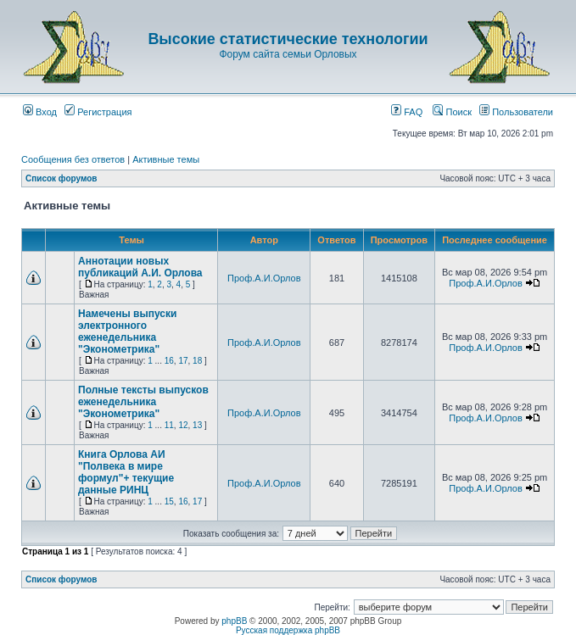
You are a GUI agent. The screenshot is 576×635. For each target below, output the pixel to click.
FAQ (406, 112)
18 (197, 360)
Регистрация (97, 112)
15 (169, 501)
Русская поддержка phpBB (288, 630)
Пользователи (516, 112)
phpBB (234, 621)
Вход (40, 112)
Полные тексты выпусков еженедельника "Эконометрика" (143, 402)
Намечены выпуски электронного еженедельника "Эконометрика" (127, 331)
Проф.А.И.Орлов (263, 278)
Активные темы (165, 159)
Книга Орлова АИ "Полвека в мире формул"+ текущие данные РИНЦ (126, 472)
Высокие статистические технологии (288, 39)
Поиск (452, 112)
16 (169, 360)
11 (169, 425)
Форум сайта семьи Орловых (287, 54)
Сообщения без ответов (73, 159)
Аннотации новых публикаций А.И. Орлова (140, 267)
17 (182, 360)
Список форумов (61, 178)
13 (197, 425)
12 (182, 425)
